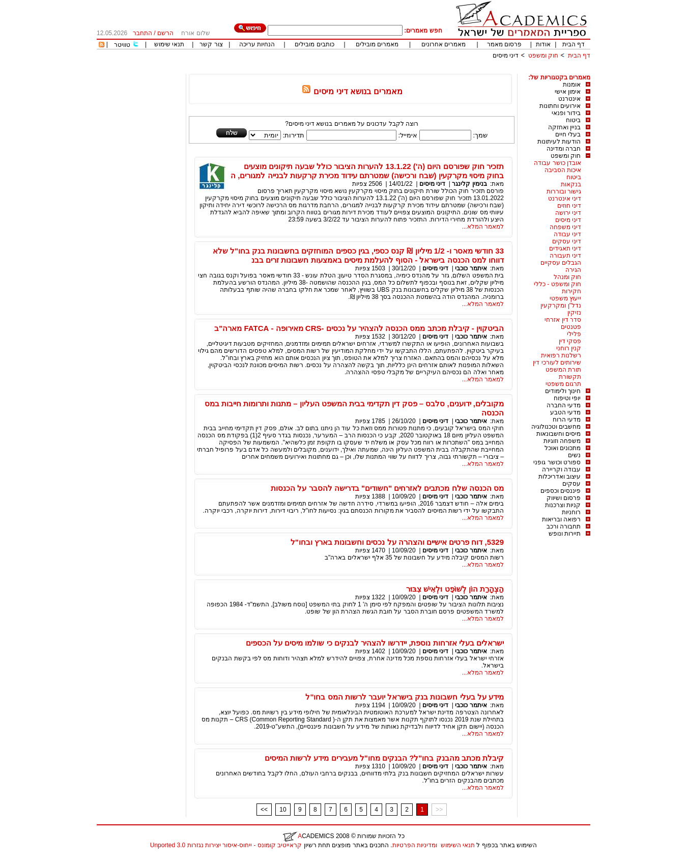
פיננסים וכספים (560, 490)
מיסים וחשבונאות (558, 433)
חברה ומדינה (564, 148)
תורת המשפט (563, 369)
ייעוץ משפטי (565, 298)
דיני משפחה (565, 227)
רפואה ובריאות (561, 519)
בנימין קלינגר (469, 183)
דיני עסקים (566, 241)
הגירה (573, 269)
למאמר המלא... (483, 226)
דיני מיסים (506, 55)
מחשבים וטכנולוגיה (556, 426)
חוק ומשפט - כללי (557, 284)
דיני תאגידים (565, 248)
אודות (543, 44)
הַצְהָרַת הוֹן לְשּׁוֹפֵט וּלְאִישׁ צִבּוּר (455, 589)
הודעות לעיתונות (559, 141)
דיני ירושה (568, 212)
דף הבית (573, 44)
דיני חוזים (569, 205)
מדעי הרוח (567, 419)
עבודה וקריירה (561, 469)
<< (264, 809)
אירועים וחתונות (560, 105)
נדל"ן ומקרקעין (560, 305)
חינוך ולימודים (563, 391)
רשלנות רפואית (561, 355)
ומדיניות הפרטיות (414, 845)
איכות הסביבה (563, 170)
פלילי (574, 334)
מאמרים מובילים (377, 44)
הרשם (165, 33)
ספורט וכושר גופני (557, 462)
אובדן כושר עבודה (557, 162)
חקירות (571, 291)
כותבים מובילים (314, 44)
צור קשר (210, 44)
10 (282, 809)
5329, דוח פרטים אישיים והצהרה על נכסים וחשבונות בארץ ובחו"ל (397, 542)
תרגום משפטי (563, 383)
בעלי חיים (568, 134)
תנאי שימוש (169, 44)
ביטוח (573, 120)
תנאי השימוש (458, 845)
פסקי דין (570, 341)
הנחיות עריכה (257, 44)
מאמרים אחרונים (443, 44)
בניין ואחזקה (564, 127)
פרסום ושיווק (564, 498)
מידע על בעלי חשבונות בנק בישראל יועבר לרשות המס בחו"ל (404, 696)
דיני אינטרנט (564, 198)
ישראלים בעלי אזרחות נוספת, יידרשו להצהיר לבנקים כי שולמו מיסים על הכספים (375, 642)
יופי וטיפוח (567, 398)
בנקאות (571, 184)
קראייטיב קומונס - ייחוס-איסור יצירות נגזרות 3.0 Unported (226, 845)
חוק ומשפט (543, 55)
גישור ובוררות (564, 191)
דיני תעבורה (565, 255)
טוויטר (122, 44)
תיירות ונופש (565, 533)
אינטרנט (569, 98)
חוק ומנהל (567, 277)
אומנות (572, 84)
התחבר (142, 33)
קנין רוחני (568, 348)
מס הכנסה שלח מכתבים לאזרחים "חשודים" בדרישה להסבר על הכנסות (387, 488)
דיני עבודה (567, 234)
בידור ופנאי (566, 113)
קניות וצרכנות (563, 505)
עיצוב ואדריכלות (559, 476)
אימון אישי (568, 91)
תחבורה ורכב (564, 526)
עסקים (571, 483)
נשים (574, 455)
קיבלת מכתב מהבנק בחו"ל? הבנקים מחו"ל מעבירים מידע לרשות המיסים (384, 758)
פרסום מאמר (504, 44)
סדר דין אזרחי (563, 319)
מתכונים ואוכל (563, 448)
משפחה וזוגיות (562, 440)
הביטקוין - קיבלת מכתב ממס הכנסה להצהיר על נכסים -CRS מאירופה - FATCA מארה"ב (359, 328)
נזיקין (574, 312)
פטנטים (571, 326)
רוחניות (571, 512)
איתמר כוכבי (470, 268)
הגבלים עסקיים (560, 262)
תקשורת (570, 376)
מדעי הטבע (565, 412)
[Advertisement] (405, 70)
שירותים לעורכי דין (557, 362)
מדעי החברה (564, 405)
